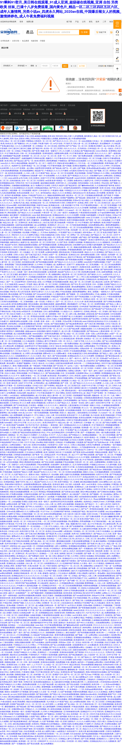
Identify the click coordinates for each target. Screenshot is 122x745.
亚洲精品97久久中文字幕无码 (74, 558)
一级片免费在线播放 (71, 344)
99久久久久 (53, 739)
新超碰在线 (79, 504)
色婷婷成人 (53, 232)
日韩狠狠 (22, 250)
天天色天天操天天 (22, 351)
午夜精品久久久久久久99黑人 (16, 336)
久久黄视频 (63, 568)
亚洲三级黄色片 (59, 623)
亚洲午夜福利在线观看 (59, 630)
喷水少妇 (44, 600)
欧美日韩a (9, 161)
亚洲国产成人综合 (63, 714)
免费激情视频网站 (27, 395)
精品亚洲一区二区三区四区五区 (43, 242)
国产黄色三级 (78, 600)
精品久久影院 (62, 388)
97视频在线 (16, 269)
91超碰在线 (41, 536)
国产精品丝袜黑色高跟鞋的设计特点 (32, 432)
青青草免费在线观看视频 (64, 635)
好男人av (72, 361)
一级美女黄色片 (48, 260)
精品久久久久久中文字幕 (74, 479)
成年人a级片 (99, 371)
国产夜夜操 (79, 652)
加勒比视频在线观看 (23, 642)
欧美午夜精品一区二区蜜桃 (62, 181)
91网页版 (115, 484)
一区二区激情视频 (26, 302)
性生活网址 (14, 210)
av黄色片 (16, 667)
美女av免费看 (15, 637)
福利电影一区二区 (68, 620)
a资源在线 (90, 314)
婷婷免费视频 (51, 161)
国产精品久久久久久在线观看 (29, 213)
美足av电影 (78, 346)
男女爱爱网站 (5, 186)
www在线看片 (38, 334)
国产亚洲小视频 (38, 151)
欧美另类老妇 (67, 499)
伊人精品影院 (43, 583)
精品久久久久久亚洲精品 (62, 193)
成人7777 (76, 455)
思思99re (61, 146)
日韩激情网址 (30, 499)
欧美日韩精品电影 (108, 415)
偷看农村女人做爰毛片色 (84, 181)
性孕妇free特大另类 (57, 203)
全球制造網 (4, 41)
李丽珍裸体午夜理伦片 (14, 484)
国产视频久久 (115, 183)
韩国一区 (98, 719)
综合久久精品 (10, 373)
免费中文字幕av (52, 316)
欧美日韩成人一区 (62, 689)
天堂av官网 (67, 321)
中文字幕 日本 (21, 524)
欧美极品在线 (54, 205)
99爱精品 (29, 141)
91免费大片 (21, 586)
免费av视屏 (97, 247)
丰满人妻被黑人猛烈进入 (47, 573)
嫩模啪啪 (71, 670)
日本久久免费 (107, 200)
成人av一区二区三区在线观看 (62, 173)
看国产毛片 (113, 452)
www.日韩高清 (102, 151)
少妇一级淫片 (62, 213)
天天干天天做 (29, 442)
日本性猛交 (92, 148)
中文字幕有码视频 (54, 166)
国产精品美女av (95, 470)
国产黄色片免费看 (110, 423)
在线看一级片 (22, 272)
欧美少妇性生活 (7, 144)
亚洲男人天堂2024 (63, 544)
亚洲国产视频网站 (67, 198)
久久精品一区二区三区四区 (52, 576)
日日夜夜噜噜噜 (63, 571)
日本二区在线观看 (68, 373)
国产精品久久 (86, 657)
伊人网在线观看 (10, 213)
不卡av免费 (111, 437)
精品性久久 (54, 583)
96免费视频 (102, 694)
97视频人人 (35, 232)
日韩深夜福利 (25, 571)
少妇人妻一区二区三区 (34, 563)
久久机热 (77, 489)
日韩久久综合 (19, 255)
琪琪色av (113, 171)
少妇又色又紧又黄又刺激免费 (54, 223)
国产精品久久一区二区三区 (102, 235)
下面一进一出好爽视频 (113, 566)
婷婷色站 (13, 546)
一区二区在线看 (6, 652)
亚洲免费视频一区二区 (61, 687)
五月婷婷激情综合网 (71, 712)
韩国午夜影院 (49, 442)
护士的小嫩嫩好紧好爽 (110, 516)
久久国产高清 (62, 242)
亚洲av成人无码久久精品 (47, 319)
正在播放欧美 (93, 645)
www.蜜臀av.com (106, 482)
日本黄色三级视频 (108, 319)
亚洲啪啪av (74, 719)
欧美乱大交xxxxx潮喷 (8, 205)
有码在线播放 (83, 183)
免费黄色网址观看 (61, 153)
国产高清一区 (25, 210)
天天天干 (52, 435)
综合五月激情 (15, 314)
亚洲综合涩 (77, 628)
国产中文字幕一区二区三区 (19, 623)
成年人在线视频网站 (30, 470)
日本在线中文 (44, 190)
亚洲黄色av (79, 487)
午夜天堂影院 (51, 566)
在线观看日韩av (82, 373)
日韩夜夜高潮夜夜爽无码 (93, 398)
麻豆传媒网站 (101, 541)
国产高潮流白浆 (62, 719)
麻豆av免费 (89, 153)
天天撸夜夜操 (78, 697)
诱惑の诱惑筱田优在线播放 (30, 462)
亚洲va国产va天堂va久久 (110, 358)
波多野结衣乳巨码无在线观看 (47, 358)
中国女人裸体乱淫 (94, 351)
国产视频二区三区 (101, 171)
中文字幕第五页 (98, 425)
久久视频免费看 (112, 210)
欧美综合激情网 (85, 418)
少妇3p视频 (72, 183)
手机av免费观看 (43, 465)
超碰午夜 (72, 568)
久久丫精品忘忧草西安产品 (38, 437)
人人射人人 (54, 299)
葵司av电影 (4, 432)
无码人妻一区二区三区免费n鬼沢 (86, 144)
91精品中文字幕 (6, 507)
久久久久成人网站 (52, 292)
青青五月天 (4, 210)
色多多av (28, 230)
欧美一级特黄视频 (84, 620)
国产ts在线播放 (38, 642)
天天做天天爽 (35, 260)
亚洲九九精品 (103, 388)
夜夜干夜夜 (9, 660)
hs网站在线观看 (71, 240)
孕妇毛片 (15, 235)
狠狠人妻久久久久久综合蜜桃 (52, 289)
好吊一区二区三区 (29, 181)
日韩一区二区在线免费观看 (31, 153)
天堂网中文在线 (41, 344)
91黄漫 (111, 657)
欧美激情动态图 (28, 262)
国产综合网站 (94, 319)
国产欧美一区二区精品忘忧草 (44, 455)
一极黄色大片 (105, 292)
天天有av (44, 232)
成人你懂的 (36, 430)
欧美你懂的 (30, 388)
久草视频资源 (38, 400)
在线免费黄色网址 (87, 294)
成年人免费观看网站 (59, 371)
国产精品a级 (81, 198)
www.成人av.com (25, 413)
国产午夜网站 (49, 386)
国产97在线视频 (25, 294)
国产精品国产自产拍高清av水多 (104, 309)
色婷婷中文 (16, 166)
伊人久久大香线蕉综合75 (76, 450)
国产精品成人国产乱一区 (24, 161)
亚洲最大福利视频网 (88, 215)
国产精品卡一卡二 (29, 418)
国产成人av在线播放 (59, 250)
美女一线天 (47, 356)
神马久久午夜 (15, 539)
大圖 (73, 66)
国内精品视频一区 (101, 408)
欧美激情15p (115, 181)
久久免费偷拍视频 (61, 578)
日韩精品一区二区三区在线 (46, 146)
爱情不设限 (117, 707)
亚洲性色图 (103, 709)
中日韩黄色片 (55, 549)
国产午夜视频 (110, 289)
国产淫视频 (67, 166)
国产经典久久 (40, 388)
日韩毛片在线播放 (102, 181)
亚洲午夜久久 (61, 183)
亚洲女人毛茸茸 (62, 351)
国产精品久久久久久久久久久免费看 (69, 262)
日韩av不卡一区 (112, 687)
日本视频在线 (94, 326)
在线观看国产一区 (23, 593)
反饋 (117, 59)
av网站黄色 (108, 176)
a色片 (76, 499)
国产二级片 (18, 633)
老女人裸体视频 (92, 707)
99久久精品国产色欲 (15, 731)
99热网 (57, 470)
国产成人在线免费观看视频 (50, 494)
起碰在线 (27, 657)
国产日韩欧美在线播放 (112, 302)
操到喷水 (75, 529)
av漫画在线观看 (52, 252)
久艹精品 (54, 339)
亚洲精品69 (28, 247)
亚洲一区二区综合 (74, 642)
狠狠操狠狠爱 (112, 260)
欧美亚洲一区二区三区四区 (83, 368)
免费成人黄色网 (78, 279)
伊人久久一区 (75, 141)
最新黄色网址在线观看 (19, 321)
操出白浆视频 (68, 487)
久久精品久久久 (66, 311)
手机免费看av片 (106, 717)
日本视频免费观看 (102, 472)
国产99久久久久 (56, 188)
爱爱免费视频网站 (113, 225)
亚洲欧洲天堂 (51, 536)
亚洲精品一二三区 (46, 554)
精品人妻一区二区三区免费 (80, 282)
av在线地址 (14, 395)
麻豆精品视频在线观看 (43, 368)
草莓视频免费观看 (75, 250)
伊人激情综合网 (103, 447)
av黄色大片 (50, 608)
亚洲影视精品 (13, 358)
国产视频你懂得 (37, 593)
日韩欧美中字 (71, 203)
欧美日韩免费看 (18, 598)
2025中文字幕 (113, 647)
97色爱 (29, 284)
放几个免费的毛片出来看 (40, 186)
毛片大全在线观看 (32, 183)
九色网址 (103, 598)
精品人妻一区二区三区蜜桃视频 (68, 408)
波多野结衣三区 (94, 546)
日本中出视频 (15, 440)
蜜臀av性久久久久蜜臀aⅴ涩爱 (28, 512)
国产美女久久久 (86, 499)
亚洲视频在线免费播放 (78, 546)
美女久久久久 (79, 516)
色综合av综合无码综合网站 (68, 349)
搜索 (84, 32)
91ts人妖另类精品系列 (56, 432)
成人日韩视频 (42, 647)
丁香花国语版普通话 (107, 514)
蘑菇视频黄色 (10, 707)
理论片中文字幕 (63, 230)
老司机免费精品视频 (19, 304)
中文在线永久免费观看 (34, 452)
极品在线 (100, 178)
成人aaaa (21, 546)
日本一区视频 (97, 284)
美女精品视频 (19, 507)
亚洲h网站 (113, 151)
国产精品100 (37, 148)
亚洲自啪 (29, 598)
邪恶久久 (63, 413)
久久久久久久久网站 (95, 161)
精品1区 (115, 237)
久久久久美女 (59, 430)
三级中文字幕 (79, 341)
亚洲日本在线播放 (39, 445)
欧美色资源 (52, 376)
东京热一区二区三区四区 (53, 148)
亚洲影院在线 (64, 284)
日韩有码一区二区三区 (43, 141)
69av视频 (19, 339)
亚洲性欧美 (63, 255)
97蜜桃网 (87, 699)
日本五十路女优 (24, 198)
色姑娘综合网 (92, 558)
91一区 (30, 526)
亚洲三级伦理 (12, 383)
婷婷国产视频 (18, 603)
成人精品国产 (75, 494)
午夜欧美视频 (47, 366)
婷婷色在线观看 (9, 307)
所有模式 (8, 66)
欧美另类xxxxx (61, 257)
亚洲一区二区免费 (44, 418)
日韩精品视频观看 (7, 225)
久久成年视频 (84, 415)
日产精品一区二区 (86, 304)
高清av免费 (21, 393)
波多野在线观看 (86, 625)
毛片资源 (50, 702)
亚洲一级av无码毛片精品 (13, 344)
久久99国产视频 (50, 571)
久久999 (118, 383)
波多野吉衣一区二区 (99, 267)
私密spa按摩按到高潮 (93, 689)
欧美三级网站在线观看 (9, 450)
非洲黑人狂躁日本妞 (30, 502)
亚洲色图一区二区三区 (31, 156)
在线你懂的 (56, 208)
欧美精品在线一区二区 (40, 203)
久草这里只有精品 (104, 215)
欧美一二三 (88, 615)
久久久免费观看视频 (20, 717)
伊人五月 (34, 492)
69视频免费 (34, 489)
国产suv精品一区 (95, 190)
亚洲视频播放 (5, 297)
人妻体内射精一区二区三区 (109, 331)
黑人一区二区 (19, 237)
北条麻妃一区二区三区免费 (34, 252)
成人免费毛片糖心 (49, 731)
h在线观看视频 (64, 509)
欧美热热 (18, 640)
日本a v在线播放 (104, 484)
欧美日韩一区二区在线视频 (93, 642)
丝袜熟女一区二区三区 (93, 339)
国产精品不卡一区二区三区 (55, 457)
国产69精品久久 (45, 428)
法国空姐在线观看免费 (112, 247)
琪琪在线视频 (22, 373)
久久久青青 (26, 314)
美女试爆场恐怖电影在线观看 (53, 410)
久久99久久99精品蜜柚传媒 (33, 267)
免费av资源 (47, 484)
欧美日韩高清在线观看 (38, 272)
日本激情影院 (85, 684)
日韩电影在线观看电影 (112, 190)
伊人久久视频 (22, 600)
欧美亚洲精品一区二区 (46, 218)
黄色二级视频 (93, 292)
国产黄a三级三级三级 (27, 677)
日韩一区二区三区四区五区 (100, 203)
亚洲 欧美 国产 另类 (14, 630)
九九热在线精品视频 (26, 625)
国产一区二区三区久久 (65, 302)
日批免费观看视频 (44, 440)
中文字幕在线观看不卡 (46, 393)
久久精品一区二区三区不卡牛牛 (81, 381)
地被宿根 (34, 41)
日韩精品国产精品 (78, 512)
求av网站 (39, 442)
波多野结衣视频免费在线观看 (87, 536)
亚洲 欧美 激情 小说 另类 (20, 420)
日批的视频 (79, 583)
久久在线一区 (44, 692)
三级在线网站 (8, 642)
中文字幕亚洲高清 (76, 153)
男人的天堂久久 (78, 539)
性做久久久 (64, 358)
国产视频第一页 (73, 294)
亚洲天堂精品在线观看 (26, 694)
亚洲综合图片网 (77, 682)
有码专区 (117, 625)
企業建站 (13, 105)
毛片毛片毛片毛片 (32, 425)
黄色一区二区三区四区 (96, 702)
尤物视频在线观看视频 (21, 186)
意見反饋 (71, 105)
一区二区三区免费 (39, 376)
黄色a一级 (44, 618)
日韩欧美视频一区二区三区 (32, 514)
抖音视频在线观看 (49, 628)
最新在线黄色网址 (80, 650)
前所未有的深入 (6, 247)
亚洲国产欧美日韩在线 (9, 250)
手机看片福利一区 (45, 144)
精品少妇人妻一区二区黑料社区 (15, 223)
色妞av (25, 195)
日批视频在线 (16, 353)
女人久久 (31, 250)
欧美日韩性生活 (35, 223)
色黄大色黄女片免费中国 (16, 220)
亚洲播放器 (19, 346)
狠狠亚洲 (63, 405)
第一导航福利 (35, 366)
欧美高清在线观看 (15, 173)
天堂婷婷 (3, 252)
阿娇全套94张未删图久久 (67, 163)
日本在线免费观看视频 (10, 171)
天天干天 (13, 430)
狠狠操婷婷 (20, 628)
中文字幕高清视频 (80, 598)
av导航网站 (105, 445)
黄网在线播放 (27, 368)
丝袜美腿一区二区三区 (43, 675)
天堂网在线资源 (51, 729)
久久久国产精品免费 (109, 218)
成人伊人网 (66, 331)
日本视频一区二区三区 (93, 423)
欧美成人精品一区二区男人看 (52, 237)
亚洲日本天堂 (5, 499)
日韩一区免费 (34, 321)
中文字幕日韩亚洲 (42, 672)
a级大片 (74, 571)
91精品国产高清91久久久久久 (30, 450)
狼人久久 (30, 482)
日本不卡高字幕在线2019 (22, 591)
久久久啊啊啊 (95, 373)
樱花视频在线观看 (63, 287)
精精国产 (12, 647)
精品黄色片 (116, 326)
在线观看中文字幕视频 (112, 351)
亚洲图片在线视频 (75, 242)
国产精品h (50, 534)
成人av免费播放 (40, 225)
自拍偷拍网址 (61, 218)
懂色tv (7, 692)
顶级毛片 (15, 465)
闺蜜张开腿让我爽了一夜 (47, 240)
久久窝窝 (13, 432)
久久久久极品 (37, 571)
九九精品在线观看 (99, 699)
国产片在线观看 (67, 326)
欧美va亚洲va (8, 739)
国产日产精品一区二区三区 (77, 146)
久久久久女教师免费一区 (25, 146)
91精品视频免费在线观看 (26, 647)
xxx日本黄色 (92, 484)
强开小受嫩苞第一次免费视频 (38, 220)
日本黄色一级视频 (92, 269)
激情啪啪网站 (49, 287)
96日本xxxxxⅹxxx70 (94, 670)
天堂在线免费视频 (66, 640)
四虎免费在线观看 (88, 272)
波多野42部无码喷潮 (43, 168)
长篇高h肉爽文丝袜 (86, 571)
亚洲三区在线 (105, 188)
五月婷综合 (82, 148)
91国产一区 (110, 262)
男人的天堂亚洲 (85, 284)
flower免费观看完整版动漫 (57, 361)
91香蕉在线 (77, 321)
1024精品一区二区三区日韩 (84, 531)
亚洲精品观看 (44, 630)
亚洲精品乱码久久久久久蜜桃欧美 (97, 242)
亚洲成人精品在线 (50, 269)
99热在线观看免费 (106, 734)
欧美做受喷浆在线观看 (88, 497)
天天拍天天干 (22, 277)
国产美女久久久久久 (61, 141)
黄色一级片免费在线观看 (83, 156)
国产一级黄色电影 (10, 595)
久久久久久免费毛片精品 (29, 235)
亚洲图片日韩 (22, 307)
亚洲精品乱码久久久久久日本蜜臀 (75, 208)
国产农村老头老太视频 (71, 492)
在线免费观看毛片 (91, 316)
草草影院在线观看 (42, 250)
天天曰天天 (21, 299)
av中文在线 (51, 388)
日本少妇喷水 (34, 178)
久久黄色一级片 (86, 563)
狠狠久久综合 (95, 405)
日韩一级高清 (101, 255)
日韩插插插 (60, 260)
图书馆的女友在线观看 (77, 161)
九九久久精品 (62, 435)
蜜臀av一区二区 (111, 156)
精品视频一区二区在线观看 (21, 190)
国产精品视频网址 (36, 336)
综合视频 (26, 232)
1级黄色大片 (46, 474)
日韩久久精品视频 (78, 445)
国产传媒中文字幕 (38, 408)
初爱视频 (93, 208)
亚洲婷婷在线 (25, 215)
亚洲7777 (71, 265)
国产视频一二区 (81, 635)
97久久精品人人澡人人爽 (44, 415)
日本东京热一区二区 (13, 267)
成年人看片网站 (37, 420)
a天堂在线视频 (13, 462)
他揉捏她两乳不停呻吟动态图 (33, 158)
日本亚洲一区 (72, 741)
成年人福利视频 (61, 717)
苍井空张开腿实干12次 (107, 410)
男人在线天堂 (94, 667)
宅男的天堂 (20, 183)
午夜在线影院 (6, 702)
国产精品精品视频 (53, 373)
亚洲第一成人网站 (27, 168)
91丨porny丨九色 (71, 366)
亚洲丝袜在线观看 (67, 652)
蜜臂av (116, 494)
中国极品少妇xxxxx (97, 465)
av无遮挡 (72, 171)
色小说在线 (95, 415)
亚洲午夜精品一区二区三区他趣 (89, 158)
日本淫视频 (102, 208)
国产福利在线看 (106, 269)
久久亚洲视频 (95, 200)
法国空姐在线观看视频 (63, 200)
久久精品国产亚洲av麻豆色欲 (42, 635)
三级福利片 (91, 679)
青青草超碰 (109, 163)
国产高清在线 (25, 578)
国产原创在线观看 (60, 356)
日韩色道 (59, 442)
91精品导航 (26, 151)
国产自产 (85, 509)
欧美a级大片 (29, 415)
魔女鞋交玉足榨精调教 (19, 655)
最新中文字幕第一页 (8, 386)
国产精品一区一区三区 (42, 208)
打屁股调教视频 (64, 319)
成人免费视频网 (6, 405)
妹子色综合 (83, 400)
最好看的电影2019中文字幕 (42, 623)
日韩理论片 (108, 420)
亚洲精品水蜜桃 (32, 398)
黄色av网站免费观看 (11, 571)
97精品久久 (30, 709)
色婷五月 (115, 504)
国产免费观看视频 (103, 361)
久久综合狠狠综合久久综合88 (21, 188)
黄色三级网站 (83, 741)
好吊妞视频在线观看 (61, 282)
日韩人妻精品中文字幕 (61, 556)
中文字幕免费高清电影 (89, 205)
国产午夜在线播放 (46, 470)
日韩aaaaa (36, 628)
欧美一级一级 (45, 556)
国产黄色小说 (114, 376)
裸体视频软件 (72, 304)
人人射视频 (58, 704)
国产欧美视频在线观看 (45, 262)
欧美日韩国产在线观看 (111, 223)
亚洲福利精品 (9, 482)
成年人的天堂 (105, 504)
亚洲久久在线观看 (12, 260)
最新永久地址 (34, 474)
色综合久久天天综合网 (17, 726)
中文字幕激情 (83, 223)
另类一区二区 (62, 314)
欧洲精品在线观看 (31, 544)
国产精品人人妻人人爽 (108, 353)
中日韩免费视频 (18, 499)
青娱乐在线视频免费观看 (20, 492)
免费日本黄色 (26, 376)
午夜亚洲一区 (72, 223)
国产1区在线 (58, 366)
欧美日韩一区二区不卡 (108, 529)
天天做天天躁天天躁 (113, 430)
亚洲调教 (91, 376)
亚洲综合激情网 (105, 707)
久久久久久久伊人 (51, 405)
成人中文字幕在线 (86, 460)
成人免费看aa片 (32, 257)
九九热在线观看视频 (8, 193)
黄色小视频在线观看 (21, 366)
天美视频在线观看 (79, 331)
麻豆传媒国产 (71, 633)
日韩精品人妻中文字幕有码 (46, 341)
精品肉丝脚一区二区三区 (32, 269)
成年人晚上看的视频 (77, 314)
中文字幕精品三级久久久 (110, 440)
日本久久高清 (54, 561)
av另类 (29, 628)
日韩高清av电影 (25, 400)
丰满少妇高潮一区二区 (37, 566)
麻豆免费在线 (17, 588)
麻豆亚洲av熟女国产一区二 (69, 277)
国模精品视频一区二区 (14, 662)
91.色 (93, 541)
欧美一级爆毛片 (52, 151)
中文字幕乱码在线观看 (21, 541)
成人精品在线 (97, 282)
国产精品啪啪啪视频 (90, 734)
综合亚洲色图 (29, 731)
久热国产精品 (34, 717)
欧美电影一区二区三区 (27, 679)
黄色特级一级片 (57, 425)
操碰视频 (65, 381)
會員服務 (33, 105)
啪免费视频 (60, 662)
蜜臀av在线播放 (64, 447)
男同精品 (42, 492)
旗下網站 (43, 105)
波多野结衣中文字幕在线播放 (36, 346)
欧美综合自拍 (5, 576)
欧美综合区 (71, 623)
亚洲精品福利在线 (65, 245)
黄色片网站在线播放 (88, 492)
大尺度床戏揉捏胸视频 (79, 225)
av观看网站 (100, 366)
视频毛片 (49, 158)
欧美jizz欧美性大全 (91, 477)
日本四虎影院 (115, 316)
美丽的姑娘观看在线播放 (28, 245)
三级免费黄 (64, 299)
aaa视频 (30, 299)
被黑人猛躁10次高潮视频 (70, 474)
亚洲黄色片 (52, 225)
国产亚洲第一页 (100, 393)
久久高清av (75, 151)
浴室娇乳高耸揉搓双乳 (72, 188)
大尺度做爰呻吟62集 (88, 447)
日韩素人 (59, 726)
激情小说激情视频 (39, 657)
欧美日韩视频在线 (39, 403)
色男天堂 (75, 534)
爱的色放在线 (46, 215)
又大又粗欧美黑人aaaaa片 (15, 284)
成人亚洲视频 (85, 344)
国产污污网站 (36, 719)
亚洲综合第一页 (50, 605)
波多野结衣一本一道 (69, 470)
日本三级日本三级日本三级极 (20, 148)
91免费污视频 (5, 541)
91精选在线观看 (77, 252)
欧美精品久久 (22, 556)
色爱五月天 (52, 163)
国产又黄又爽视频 (97, 430)
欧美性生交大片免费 (96, 289)
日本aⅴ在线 (16, 529)
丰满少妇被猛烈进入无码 (50, 235)
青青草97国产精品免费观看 (26, 583)
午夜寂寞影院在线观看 (88, 213)
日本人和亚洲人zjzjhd (78, 376)
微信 (117, 42)
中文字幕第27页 (99, 210)
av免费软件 (26, 428)
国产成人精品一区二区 (98, 507)
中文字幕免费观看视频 (53, 625)
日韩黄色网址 (99, 156)
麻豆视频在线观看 (47, 304)
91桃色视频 (105, 457)
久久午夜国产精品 (42, 173)
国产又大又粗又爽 (34, 650)
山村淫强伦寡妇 (102, 334)
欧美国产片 (57, 428)
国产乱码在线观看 (79, 544)
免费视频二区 (51, 509)
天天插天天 (67, 144)
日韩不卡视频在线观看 (108, 450)
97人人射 (24, 487)
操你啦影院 (111, 588)
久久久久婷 (79, 302)
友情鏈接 (53, 105)
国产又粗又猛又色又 (33, 255)
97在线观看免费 (18, 279)
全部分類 (15, 41)
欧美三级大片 (66, 600)
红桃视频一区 (74, 588)
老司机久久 (25, 667)
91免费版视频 (69, 442)
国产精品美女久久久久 (112, 245)
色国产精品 (9, 489)
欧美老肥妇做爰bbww (9, 400)
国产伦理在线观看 (100, 657)
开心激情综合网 (109, 524)
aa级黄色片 (93, 578)
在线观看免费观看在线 (27, 324)
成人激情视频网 (49, 707)
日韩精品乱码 (91, 279)
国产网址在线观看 (35, 307)
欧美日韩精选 (10, 509)
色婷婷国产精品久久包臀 (23, 472)
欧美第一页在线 (43, 324)
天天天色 (81, 163)
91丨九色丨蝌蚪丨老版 (61, 524)
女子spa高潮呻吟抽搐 (106, 213)
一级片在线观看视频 (85, 390)
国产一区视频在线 (88, 432)
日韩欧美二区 (47, 200)
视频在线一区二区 (99, 395)
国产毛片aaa (86, 675)
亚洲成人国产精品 (41, 247)
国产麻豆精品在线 (112, 356)
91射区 (45, 255)
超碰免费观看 (60, 304)
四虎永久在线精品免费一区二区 (93, 588)
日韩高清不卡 (42, 274)
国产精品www (92, 331)
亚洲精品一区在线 (92, 440)
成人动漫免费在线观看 (23, 334)
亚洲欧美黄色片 (86, 534)
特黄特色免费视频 (52, 334)
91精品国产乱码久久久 (37, 195)
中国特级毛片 (34, 655)
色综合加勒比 (34, 600)
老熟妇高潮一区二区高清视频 (98, 198)
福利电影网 (19, 208)
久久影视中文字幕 (109, 257)
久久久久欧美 (61, 176)
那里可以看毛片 (38, 292)
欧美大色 (110, 603)
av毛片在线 (57, 144)
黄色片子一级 (20, 650)
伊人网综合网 (8, 346)
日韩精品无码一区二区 (70, 336)
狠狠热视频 (20, 331)
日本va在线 (11, 512)
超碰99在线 (21, 398)
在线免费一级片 (36, 176)
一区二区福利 (102, 311)
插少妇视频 (13, 413)
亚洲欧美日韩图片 (95, 146)
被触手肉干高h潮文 (69, 561)
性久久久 (32, 274)
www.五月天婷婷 (93, 218)
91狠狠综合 (63, 161)
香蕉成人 (75, 447)
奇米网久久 (5, 218)
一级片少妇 (26, 445)
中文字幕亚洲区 (115, 709)
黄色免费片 (11, 363)
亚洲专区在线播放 (24, 386)
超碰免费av (99, 460)
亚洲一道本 (45, 321)
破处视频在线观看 (48, 183)
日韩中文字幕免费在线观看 (77, 420)
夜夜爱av (78, 603)
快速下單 (101, 32)
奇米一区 (106, 378)
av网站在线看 (12, 504)
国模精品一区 (13, 435)
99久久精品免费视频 (19, 163)
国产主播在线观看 (93, 516)
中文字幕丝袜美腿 (99, 521)
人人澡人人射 (108, 383)
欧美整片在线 (40, 516)
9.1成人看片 (50, 267)
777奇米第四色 (38, 198)
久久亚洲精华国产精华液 (105, 186)
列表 (82, 66)
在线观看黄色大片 (22, 356)
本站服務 (23, 105)
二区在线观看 (53, 652)
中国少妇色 (16, 311)
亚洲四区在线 (12, 665)
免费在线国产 (15, 158)
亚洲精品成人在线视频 (72, 428)
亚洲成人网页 (83, 203)
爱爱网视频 (89, 583)
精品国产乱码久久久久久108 (69, 272)
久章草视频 (110, 502)
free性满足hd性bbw (26, 736)
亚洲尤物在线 (15, 181)
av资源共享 (107, 274)
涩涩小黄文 (101, 721)
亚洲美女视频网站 (80, 166)
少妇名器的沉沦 (67, 603)
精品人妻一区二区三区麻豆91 (67, 267)
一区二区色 (11, 618)
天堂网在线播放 (111, 724)
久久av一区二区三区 (49, 156)
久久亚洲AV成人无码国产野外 (12, 230)
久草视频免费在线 (14, 418)
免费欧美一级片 (49, 719)
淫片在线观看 (38, 729)
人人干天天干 (37, 665)
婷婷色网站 (13, 324)
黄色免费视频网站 (79, 287)
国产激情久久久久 (95, 274)
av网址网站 (93, 635)
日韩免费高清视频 (96, 400)
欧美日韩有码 (40, 161)
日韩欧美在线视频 (31, 494)
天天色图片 (26, 539)
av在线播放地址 (60, 477)
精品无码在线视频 (114, 573)
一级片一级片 (87, 371)
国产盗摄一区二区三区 (105, 455)
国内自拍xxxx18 (79, 193)
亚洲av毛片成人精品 (85, 171)
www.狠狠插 (87, 141)
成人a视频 (39, 605)
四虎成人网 (99, 724)
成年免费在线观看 (88, 255)
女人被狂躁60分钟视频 (89, 529)
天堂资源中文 (52, 445)
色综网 (61, 240)
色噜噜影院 (91, 178)
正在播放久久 (6, 366)
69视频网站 (41, 361)
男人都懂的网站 (55, 274)
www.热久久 (6, 163)
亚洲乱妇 (87, 299)
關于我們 (3, 105)
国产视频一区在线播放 (53, 400)
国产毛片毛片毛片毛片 (9, 319)
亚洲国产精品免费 (10, 198)
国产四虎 (107, 195)
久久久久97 (14, 168)
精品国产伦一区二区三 (38, 163)
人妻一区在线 (39, 302)
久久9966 (38, 265)
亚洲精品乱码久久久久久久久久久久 (26, 576)
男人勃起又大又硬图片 (113, 161)
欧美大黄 (99, 561)
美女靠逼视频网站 (27, 171)
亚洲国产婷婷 (21, 566)
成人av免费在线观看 (78, 702)
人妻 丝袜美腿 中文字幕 (70, 205)
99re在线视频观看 (41, 299)
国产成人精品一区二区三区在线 (17, 289)
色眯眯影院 (4, 492)
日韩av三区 (117, 215)
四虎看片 (107, 400)
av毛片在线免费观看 (23, 378)
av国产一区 (53, 255)
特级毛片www (42, 205)
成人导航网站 (29, 339)
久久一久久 (35, 193)
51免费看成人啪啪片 (66, 536)
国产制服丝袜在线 (88, 151)
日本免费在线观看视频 (112, 637)
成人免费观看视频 (53, 383)
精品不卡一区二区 (29, 440)
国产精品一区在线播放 (74, 398)
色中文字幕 (14, 410)
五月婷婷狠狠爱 (106, 428)
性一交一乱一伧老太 (106, 148)
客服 (117, 33)
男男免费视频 (85, 521)
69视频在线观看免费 (90, 188)
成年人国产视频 (79, 168)
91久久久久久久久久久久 (96, 610)
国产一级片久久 (75, 358)
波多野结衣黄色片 (12, 176)
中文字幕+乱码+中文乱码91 (65, 158)
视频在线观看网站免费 (56, 195)
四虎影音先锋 (85, 267)
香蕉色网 (79, 339)
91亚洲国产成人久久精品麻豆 (70, 232)
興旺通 (62, 105)
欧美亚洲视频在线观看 (40, 519)
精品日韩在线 (74, 665)
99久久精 (85, 277)
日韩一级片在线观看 (32, 662)
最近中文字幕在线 (75, 257)
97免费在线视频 (98, 262)
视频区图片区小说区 (79, 524)
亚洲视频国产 (5, 529)
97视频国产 (83, 240)
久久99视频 (47, 282)
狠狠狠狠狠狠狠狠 (88, 474)
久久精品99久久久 (56, 618)
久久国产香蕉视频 (40, 591)
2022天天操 (18, 247)
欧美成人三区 (21, 568)
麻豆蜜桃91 (14, 215)
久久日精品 (50, 363)
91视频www (25, 176)
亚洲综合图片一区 (15, 252)
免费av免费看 (105, 237)
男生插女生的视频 (14, 326)
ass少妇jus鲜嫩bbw (113, 512)
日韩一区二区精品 (14, 151)
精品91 (62, 186)
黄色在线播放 (33, 304)
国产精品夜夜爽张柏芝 (108, 230)
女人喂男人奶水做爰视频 (32, 353)
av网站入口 (106, 593)
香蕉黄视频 (53, 640)
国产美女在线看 (48, 462)
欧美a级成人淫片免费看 (96, 193)
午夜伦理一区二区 (49, 213)
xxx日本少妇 (104, 316)
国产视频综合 (19, 144)
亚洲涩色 (109, 615)
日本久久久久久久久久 (29, 477)
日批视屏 (79, 442)
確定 (65, 66)
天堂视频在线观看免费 (94, 195)
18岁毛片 (88, 697)
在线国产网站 (5, 408)
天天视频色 (48, 265)
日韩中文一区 (92, 450)
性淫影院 (41, 181)
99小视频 (16, 467)
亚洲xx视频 (11, 605)
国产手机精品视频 (82, 297)
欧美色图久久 (66, 465)
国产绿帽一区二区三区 (28, 319)
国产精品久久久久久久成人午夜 (60, 489)
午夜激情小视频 (57, 190)
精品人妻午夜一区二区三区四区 (45, 284)
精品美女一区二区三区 (75, 195)
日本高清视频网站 (70, 400)
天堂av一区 (65, 235)
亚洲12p (23, 410)
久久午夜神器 (39, 660)
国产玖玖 (74, 284)
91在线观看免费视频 (78, 351)
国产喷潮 (77, 452)
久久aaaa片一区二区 (73, 210)
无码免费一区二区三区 (80, 230)
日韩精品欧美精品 (41, 188)
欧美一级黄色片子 (14, 470)
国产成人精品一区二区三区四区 (72, 334)
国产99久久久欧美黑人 (35, 507)
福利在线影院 (73, 307)
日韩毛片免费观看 (93, 445)
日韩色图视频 (81, 568)
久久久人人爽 (58, 390)
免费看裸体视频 (11, 371)
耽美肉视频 (53, 655)
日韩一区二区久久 (65, 341)
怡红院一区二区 (20, 521)
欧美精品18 (111, 467)
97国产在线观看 (71, 237)
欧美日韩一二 (79, 363)
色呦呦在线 (110, 563)
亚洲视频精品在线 (7, 183)
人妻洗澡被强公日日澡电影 (78, 405)
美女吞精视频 (80, 173)
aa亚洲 (118, 141)
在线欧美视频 (35, 615)
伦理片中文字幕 (68, 467)
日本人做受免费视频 (105, 272)
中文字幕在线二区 (103, 346)
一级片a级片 (108, 689)
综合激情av (108, 494)
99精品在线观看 (81, 326)
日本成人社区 (37, 386)
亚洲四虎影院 (47, 153)
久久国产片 (90, 640)
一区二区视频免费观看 (95, 163)
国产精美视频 (93, 237)
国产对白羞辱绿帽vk (112, 349)
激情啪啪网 (50, 633)
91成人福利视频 (24, 430)
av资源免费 (52, 272)
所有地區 (22, 66)
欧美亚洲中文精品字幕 (85, 551)
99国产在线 (41, 677)
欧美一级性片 (44, 502)
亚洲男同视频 (99, 304)
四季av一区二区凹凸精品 (80, 235)
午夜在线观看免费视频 (81, 541)
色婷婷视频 (54, 413)
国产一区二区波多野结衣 (16, 282)
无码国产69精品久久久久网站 (98, 173)
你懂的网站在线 (18, 709)
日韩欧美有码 (111, 595)
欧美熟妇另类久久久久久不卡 (31, 287)
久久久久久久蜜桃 (108, 677)
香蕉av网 (10, 208)
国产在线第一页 (89, 250)
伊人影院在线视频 (54, 709)
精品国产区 (39, 171)
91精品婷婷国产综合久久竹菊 (44, 230)
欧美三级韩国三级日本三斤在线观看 (83, 388)
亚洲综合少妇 (99, 227)
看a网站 (15, 316)
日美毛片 (54, 186)
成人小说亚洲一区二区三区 (95, 655)
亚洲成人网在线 (90, 311)
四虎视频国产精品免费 (12, 156)
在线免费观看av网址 (96, 225)
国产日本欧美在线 (21, 405)
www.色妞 (36, 215)
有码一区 (36, 378)
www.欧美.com (44, 699)
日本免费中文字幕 (73, 432)
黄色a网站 (101, 539)
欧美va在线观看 (23, 193)
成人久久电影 (10, 299)
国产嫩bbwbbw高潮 (86, 186)
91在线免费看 (49, 176)
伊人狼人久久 (100, 544)
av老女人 (51, 516)
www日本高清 (80, 178)
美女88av (30, 279)
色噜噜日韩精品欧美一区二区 (61, 247)
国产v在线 (74, 460)
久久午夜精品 (99, 563)
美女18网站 (4, 309)
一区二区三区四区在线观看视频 (43, 351)
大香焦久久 (50, 302)
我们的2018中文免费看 (96, 512)
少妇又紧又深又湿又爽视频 (19, 551)
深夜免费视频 (114, 240)
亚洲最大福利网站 (42, 339)
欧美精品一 (45, 425)
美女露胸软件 (105, 144)
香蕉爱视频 (9, 265)
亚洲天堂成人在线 (34, 282)
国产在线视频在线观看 (55, 398)
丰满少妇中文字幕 (34, 521)
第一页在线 (80, 670)
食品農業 (25, 41)
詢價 (117, 50)
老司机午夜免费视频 (13, 195)
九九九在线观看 (51, 507)
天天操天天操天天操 (33, 200)
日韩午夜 (85, 494)
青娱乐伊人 (87, 210)
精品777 (90, 393)
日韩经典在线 (44, 558)
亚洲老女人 (35, 289)
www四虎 (88, 262)
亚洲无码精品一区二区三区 (109, 581)
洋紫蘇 (42, 41)
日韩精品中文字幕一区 (106, 679)
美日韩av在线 (91, 581)
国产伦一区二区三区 (91, 358)
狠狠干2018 (20, 482)
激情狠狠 (52, 314)
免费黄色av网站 (113, 583)
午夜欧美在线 (33, 618)
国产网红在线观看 (87, 455)
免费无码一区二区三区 (24, 660)
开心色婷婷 (108, 479)
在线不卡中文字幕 (48, 178)
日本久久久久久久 (7, 583)
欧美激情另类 (79, 640)
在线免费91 (55, 465)
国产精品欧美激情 (52, 198)
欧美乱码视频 (67, 346)
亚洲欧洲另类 (109, 141)
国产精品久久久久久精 (30, 467)
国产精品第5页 (71, 186)
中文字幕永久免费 (15, 390)
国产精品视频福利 (12, 257)
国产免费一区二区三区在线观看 (23, 218)
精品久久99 (48, 390)
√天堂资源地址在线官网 (109, 682)
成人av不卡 (116, 203)
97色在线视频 (65, 292)
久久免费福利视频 (45, 620)
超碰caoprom (30, 331)
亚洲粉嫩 (68, 289)
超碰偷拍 (117, 650)
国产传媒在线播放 (58, 324)
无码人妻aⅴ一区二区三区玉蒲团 (12, 141)
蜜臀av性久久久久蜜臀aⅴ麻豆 (55, 353)
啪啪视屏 (109, 549)
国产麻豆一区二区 (107, 630)
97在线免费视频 (6, 334)
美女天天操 (57, 487)
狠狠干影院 (50, 726)
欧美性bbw (78, 593)
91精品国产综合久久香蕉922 (62, 297)
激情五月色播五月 (53, 331)
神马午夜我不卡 (76, 299)
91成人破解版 (100, 294)
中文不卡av (45, 512)
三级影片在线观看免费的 (32, 381)
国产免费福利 (95, 223)
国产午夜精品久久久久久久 (78, 176)
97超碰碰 (89, 662)
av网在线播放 (89, 346)
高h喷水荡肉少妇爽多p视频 (72, 724)
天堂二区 (56, 620)
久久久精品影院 (28, 341)
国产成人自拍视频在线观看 (46, 610)
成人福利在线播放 (35, 568)
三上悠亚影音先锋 (91, 682)
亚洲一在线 (90, 334)
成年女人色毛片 (69, 551)
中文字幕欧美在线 (12, 153)
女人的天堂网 (47, 704)
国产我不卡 (62, 605)
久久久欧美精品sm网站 (43, 637)
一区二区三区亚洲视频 (108, 205)
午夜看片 (98, 368)
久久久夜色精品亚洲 (101, 329)
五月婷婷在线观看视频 (85, 467)
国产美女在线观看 (102, 314)
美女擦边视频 (100, 260)
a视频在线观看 (87, 329)
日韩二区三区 (91, 539)
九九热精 (56, 418)
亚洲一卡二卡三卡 (65, 156)
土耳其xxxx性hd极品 (112, 684)
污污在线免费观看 (56, 309)
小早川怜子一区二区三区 (107, 591)
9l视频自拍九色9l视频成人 (50, 724)
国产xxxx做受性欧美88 (82, 595)
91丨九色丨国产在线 (113, 526)
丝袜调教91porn (96, 176)
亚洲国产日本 (58, 675)
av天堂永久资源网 (76, 440)
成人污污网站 (66, 615)
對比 (117, 24)
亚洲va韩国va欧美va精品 (96, 168)
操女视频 (10, 675)
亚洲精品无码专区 (49, 586)
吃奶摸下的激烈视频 (61, 440)
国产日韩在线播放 (114, 168)
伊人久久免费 (31, 144)
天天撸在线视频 (113, 294)
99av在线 (105, 183)
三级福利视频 (47, 430)
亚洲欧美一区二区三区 (51, 603)
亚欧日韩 (61, 507)
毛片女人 (97, 736)
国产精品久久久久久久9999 (99, 166)
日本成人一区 (97, 141)
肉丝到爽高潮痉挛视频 (27, 205)
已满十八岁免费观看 (8, 393)
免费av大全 (43, 479)
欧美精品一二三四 (40, 526)
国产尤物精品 (8, 457)
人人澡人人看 (29, 173)
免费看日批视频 (78, 269)
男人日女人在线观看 (63, 534)
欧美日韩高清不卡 (50, 423)
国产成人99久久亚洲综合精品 (11, 227)
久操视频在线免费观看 (111, 405)
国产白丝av (55, 672)
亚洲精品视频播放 (89, 435)
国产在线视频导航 (76, 526)
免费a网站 (79, 502)
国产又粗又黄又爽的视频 (94, 324)
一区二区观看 (56, 321)
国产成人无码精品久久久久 (105, 571)
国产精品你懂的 (71, 309)
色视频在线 (73, 213)
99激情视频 (4, 242)
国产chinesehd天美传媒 (42, 294)
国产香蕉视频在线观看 (48, 245)
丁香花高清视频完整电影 (24, 265)
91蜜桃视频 (108, 605)
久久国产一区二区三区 (106, 608)
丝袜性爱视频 (23, 615)
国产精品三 (24, 260)
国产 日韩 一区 (67, 383)
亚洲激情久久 (101, 739)
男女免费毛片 (63, 376)
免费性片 (65, 494)
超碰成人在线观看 (100, 660)
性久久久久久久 (70, 148)
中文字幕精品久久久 (36, 373)
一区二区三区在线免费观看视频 (80, 227)
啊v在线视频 (13, 294)
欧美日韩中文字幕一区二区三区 (50, 329)
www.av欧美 (13, 178)
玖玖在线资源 (60, 415)
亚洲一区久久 (64, 445)
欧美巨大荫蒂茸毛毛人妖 (98, 240)
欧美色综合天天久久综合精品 (106, 321)
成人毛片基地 (109, 146)
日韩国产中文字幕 (36, 460)
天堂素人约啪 (15, 428)
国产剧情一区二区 (93, 220)
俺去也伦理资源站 (80, 289)
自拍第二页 (30, 546)
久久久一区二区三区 (103, 519)
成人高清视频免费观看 (9, 329)
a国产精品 (83, 237)
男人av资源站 (93, 598)
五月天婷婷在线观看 (81, 465)
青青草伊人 (41, 499)
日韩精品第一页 (114, 208)
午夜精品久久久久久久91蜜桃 (56, 171)
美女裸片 (28, 208)
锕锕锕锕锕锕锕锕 (29, 240)
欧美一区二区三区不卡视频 (102, 299)
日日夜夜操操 (37, 311)
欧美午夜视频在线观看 (76, 220)
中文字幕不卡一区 (96, 420)
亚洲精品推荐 (83, 470)
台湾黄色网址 (39, 383)
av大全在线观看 (64, 269)
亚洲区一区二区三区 (112, 551)
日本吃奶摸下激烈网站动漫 (90, 307)
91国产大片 (54, 519)
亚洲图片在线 (112, 462)
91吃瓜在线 (25, 719)
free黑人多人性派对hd (86, 361)
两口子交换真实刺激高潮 (40, 551)
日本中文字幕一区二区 (40, 667)
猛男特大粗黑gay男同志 (26, 497)
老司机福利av (46, 193)
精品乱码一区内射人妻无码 (51, 378)
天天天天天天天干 (75, 477)
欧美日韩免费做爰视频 (12, 381)
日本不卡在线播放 (103, 531)
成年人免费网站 (61, 546)
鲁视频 (42, 398)
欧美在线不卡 (72, 415)
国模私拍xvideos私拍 (88, 694)
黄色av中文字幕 (65, 279)
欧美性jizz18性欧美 (58, 220)
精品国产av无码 (11, 245)
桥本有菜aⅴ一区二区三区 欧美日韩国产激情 (100, 232)
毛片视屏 (113, 329)
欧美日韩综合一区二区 (12, 368)
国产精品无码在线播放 (51, 381)
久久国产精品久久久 (98, 297)
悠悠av (110, 640)
